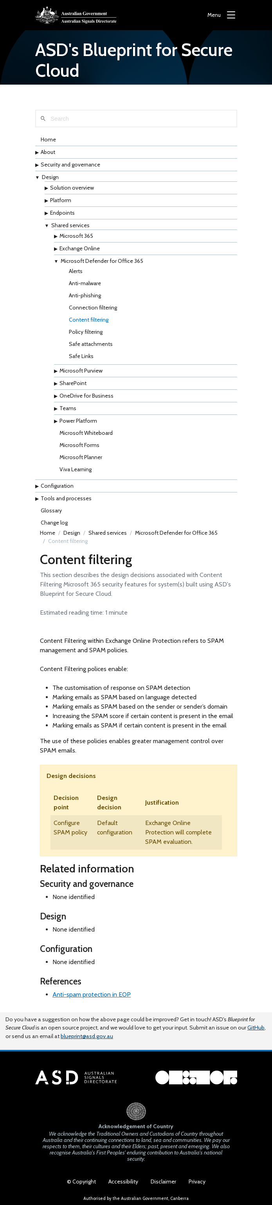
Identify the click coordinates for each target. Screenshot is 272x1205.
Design (50, 177)
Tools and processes (66, 498)
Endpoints (62, 212)
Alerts (76, 271)
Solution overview (72, 187)
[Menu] (221, 15)
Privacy (197, 1181)
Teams (67, 408)
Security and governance (70, 164)
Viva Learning (75, 469)
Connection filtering (93, 307)
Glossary (51, 510)
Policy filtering (86, 331)
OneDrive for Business (86, 395)
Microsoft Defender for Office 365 (102, 260)
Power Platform (78, 420)
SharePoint (72, 383)
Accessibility (123, 1181)
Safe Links (81, 356)
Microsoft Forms (79, 445)
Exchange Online (79, 248)
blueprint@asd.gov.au (87, 1036)
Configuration (57, 485)
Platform (60, 200)
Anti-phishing (85, 295)
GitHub (256, 1027)
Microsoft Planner (80, 457)
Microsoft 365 (76, 235)
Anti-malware (85, 283)
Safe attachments (91, 343)
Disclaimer (163, 1181)
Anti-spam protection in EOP (91, 994)
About (48, 152)
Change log (54, 522)
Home (48, 139)
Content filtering (88, 319)
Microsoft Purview (81, 370)
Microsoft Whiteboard (86, 432)
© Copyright (81, 1181)
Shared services (70, 225)
